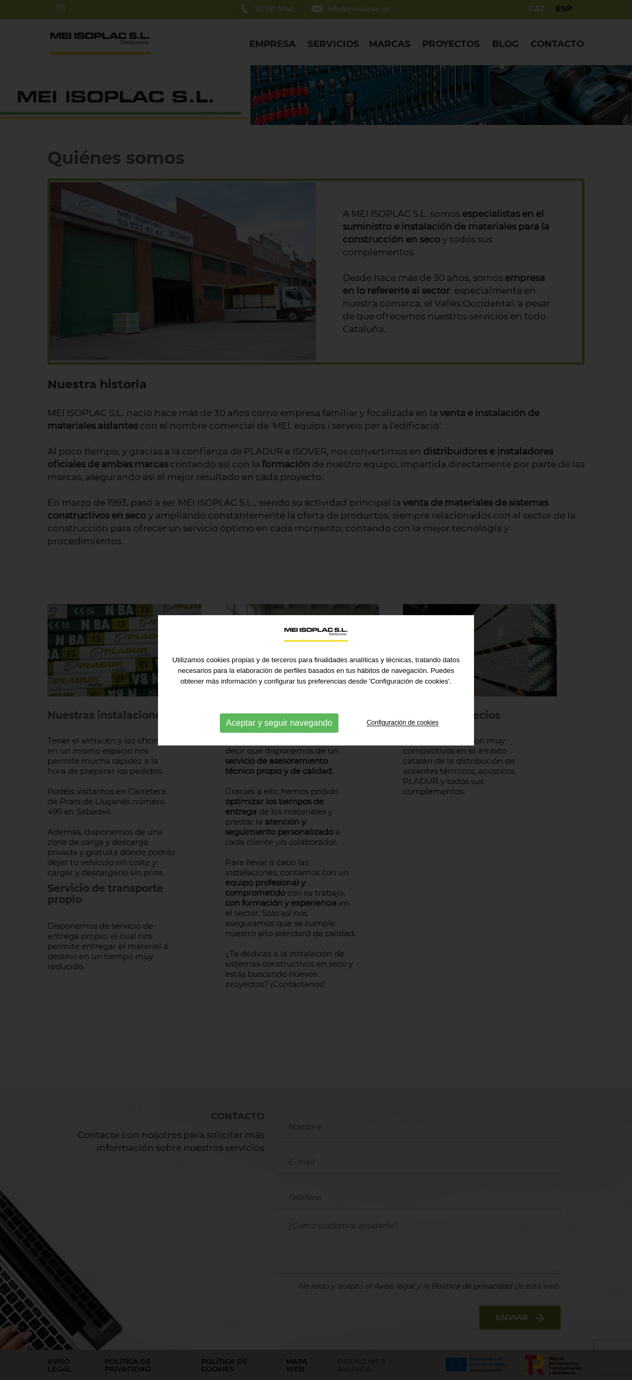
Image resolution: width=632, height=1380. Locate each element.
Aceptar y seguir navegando (279, 720)
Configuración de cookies (403, 720)
